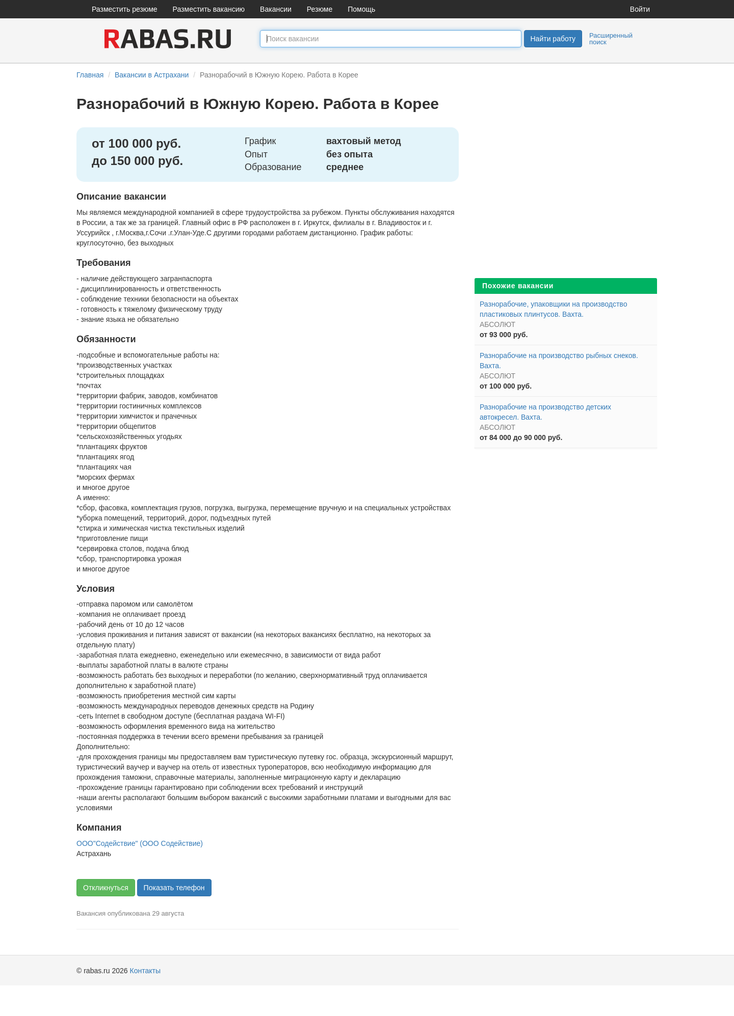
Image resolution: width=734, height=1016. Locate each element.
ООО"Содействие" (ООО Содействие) (139, 843)
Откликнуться (105, 888)
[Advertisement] (566, 198)
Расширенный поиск (611, 39)
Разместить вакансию (209, 9)
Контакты (145, 971)
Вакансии (276, 9)
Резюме (319, 9)
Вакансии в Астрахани (152, 75)
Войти (640, 9)
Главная (89, 75)
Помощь (361, 9)
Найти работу (553, 39)
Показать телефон (174, 888)
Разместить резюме (125, 9)
